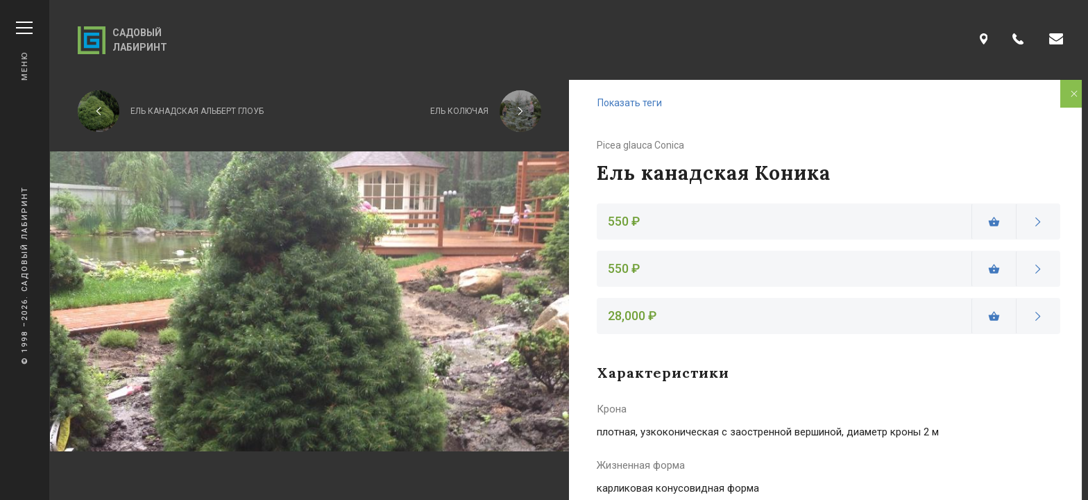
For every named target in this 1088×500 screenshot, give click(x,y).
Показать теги (629, 102)
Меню (24, 51)
